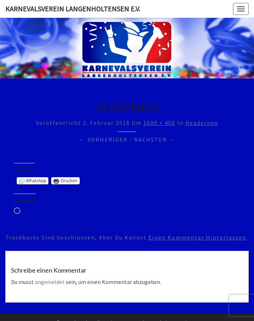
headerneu (201, 122)
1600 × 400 (159, 122)
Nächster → (154, 139)
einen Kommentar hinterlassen (197, 237)
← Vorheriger (103, 139)
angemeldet (50, 281)
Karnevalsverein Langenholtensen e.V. (72, 8)
